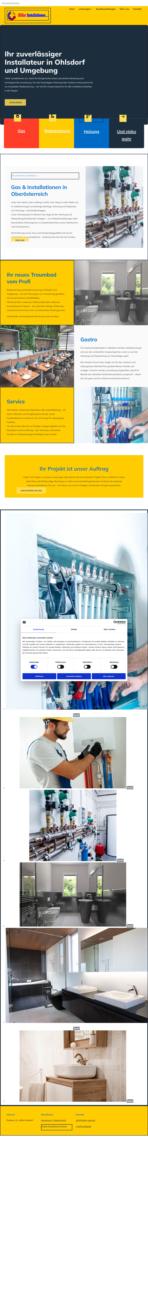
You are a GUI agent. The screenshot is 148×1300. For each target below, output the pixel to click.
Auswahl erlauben (74, 676)
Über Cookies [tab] (109, 629)
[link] (83, 9)
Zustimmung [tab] (38, 629)
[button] (96, 9)
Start (72, 9)
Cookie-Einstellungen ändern (54, 1126)
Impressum (46, 1120)
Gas (21, 130)
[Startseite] (28, 20)
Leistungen (84, 9)
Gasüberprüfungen (106, 9)
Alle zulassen (108, 676)
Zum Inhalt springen (10, 3)
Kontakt (137, 9)
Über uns (124, 9)
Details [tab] (74, 629)
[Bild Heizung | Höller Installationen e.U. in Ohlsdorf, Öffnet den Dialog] (76, 787)
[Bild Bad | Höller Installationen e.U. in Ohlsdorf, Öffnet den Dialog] (76, 926)
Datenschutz (60, 1120)
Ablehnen (39, 676)
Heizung (91, 131)
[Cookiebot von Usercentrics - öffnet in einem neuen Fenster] (115, 622)
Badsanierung (57, 130)
